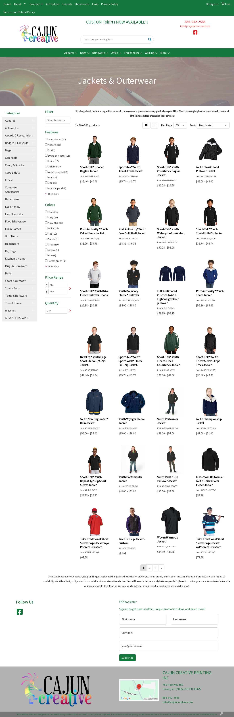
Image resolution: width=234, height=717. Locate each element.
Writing (149, 52)
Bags (83, 52)
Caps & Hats (12, 172)
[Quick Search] (113, 39)
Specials (67, 4)
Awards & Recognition (18, 135)
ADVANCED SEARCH (17, 318)
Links (95, 4)
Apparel (69, 52)
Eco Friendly (12, 206)
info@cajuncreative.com (195, 26)
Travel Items (13, 303)
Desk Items (12, 199)
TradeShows (131, 52)
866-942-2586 (195, 21)
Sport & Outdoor (15, 281)
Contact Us (36, 4)
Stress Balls (12, 288)
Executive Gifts (14, 214)
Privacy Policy (109, 4)
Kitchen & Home (15, 258)
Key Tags (10, 251)
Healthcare (12, 243)
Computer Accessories (12, 190)
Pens (8, 273)
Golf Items (11, 236)
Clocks (9, 180)
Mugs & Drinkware (16, 266)
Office (114, 52)
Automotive (12, 128)
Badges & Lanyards (16, 143)
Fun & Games (13, 229)
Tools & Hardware (16, 295)
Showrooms (82, 4)
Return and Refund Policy (19, 12)
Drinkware (98, 52)
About (17, 4)
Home (7, 4)
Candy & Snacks (14, 165)
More (163, 52)
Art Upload (52, 4)
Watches (10, 310)
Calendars (11, 157)
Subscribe (127, 657)
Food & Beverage (15, 221)
